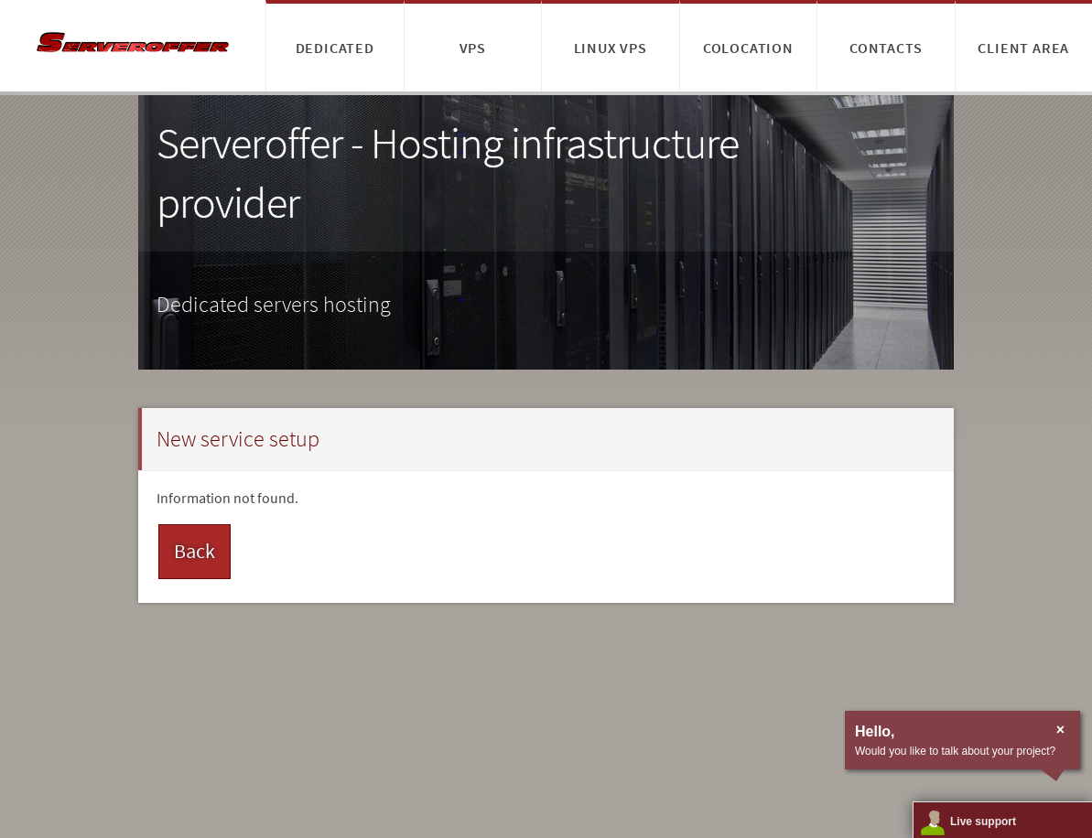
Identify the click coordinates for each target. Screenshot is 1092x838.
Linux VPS (610, 47)
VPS (473, 47)
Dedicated (335, 47)
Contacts (885, 47)
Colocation (748, 47)
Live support (983, 821)
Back (194, 551)
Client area (1023, 47)
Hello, (875, 731)
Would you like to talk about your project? (955, 751)
